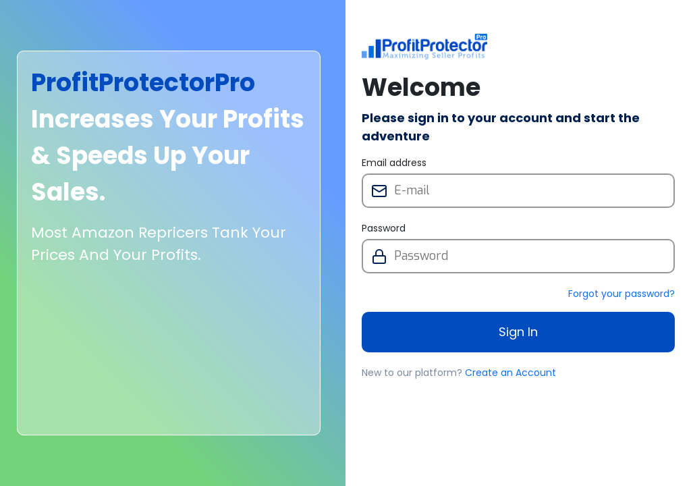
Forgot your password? (621, 293)
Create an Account (510, 372)
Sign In (518, 331)
